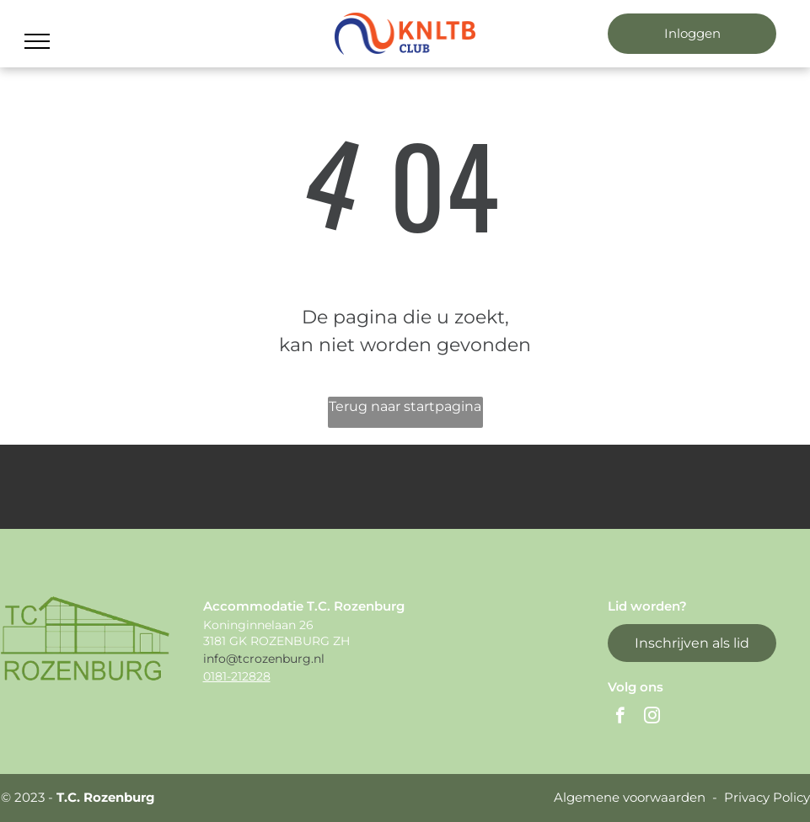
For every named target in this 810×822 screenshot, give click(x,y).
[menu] (37, 41)
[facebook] (620, 717)
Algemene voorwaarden (629, 797)
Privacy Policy (767, 797)
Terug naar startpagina (405, 406)
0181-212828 (237, 676)
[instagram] (652, 717)
